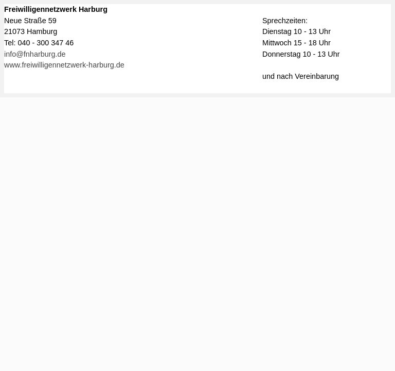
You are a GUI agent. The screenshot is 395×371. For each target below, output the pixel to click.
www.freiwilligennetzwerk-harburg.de (64, 65)
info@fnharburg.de (35, 54)
